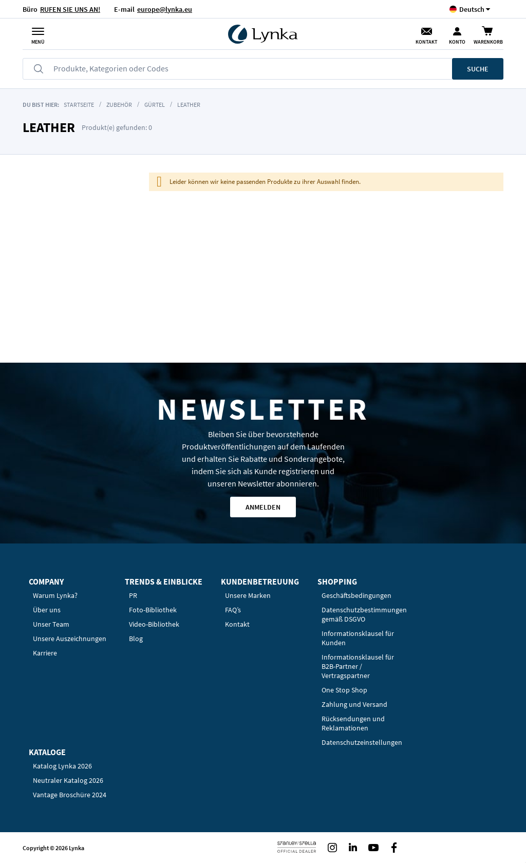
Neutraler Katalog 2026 (68, 780)
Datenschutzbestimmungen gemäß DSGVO (364, 614)
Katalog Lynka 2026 (62, 766)
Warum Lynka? (55, 595)
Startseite (79, 104)
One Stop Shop (344, 690)
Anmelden (263, 507)
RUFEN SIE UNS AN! (70, 9)
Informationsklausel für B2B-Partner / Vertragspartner (358, 666)
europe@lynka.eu (164, 9)
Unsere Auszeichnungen (69, 638)
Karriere (45, 653)
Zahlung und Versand (354, 704)
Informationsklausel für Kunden (358, 638)
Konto (457, 42)
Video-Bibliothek (154, 624)
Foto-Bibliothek (153, 609)
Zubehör (119, 104)
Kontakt (426, 42)
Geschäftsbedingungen (356, 595)
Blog (136, 638)
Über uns (47, 609)
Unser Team (51, 624)
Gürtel (154, 104)
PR (133, 595)
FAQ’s (233, 609)
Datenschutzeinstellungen (362, 742)
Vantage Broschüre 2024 (69, 794)
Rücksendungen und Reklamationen (353, 723)
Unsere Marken (248, 595)
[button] (471, 9)
